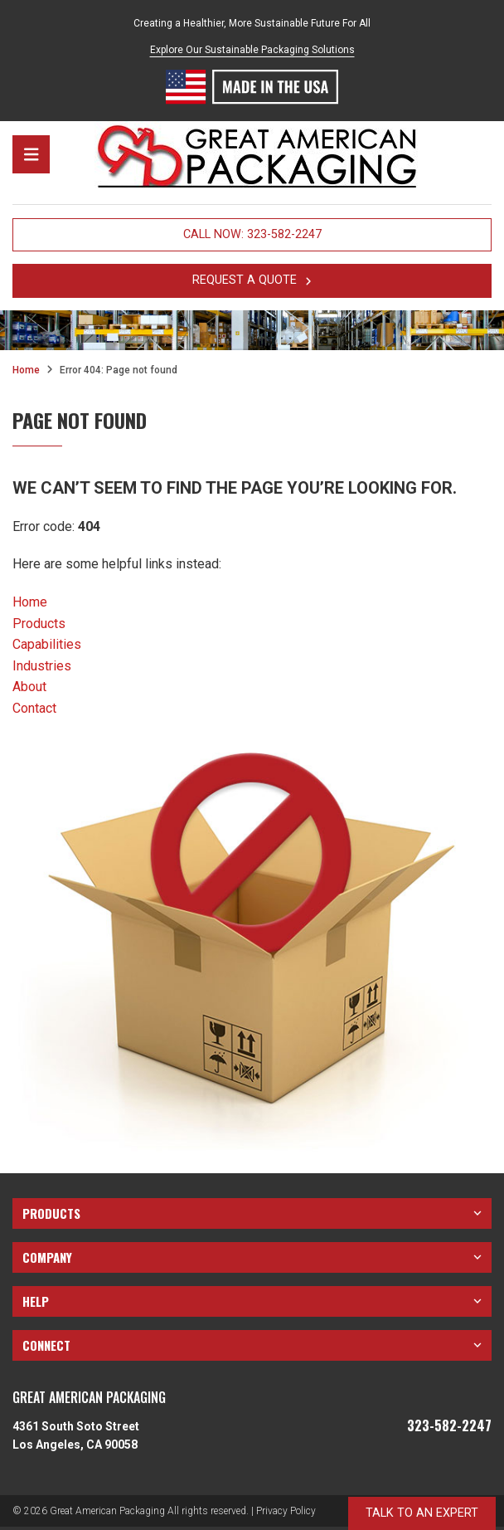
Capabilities (46, 644)
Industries (41, 666)
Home (26, 370)
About (29, 686)
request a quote (252, 280)
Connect (252, 1345)
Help (252, 1301)
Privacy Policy (286, 1511)
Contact (34, 708)
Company (252, 1257)
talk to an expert (422, 1513)
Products (38, 623)
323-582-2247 (449, 1426)
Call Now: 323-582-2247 (252, 234)
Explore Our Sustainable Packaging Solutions (252, 50)
